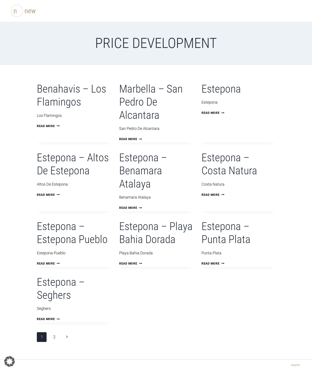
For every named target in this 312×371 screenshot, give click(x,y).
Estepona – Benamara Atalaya (143, 170)
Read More (48, 126)
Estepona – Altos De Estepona (73, 164)
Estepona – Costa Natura (229, 164)
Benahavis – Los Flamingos (71, 95)
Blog (188, 11)
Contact (207, 11)
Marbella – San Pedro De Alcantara (151, 101)
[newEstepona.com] (38, 11)
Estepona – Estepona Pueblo (72, 233)
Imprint (295, 365)
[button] (9, 361)
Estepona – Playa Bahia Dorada (156, 233)
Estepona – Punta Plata (226, 233)
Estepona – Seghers (61, 288)
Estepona (221, 88)
